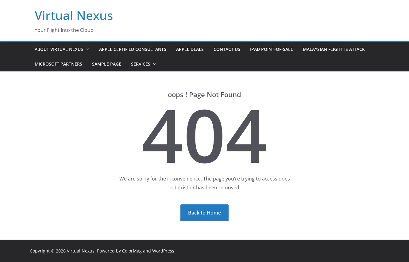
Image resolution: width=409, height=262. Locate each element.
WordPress (163, 251)
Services (140, 64)
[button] (86, 49)
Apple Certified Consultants (132, 49)
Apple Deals (190, 49)
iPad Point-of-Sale (271, 49)
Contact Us (227, 49)
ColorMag (132, 251)
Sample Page (106, 64)
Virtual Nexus (74, 15)
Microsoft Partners (58, 64)
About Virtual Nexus (59, 49)
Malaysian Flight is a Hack (334, 49)
